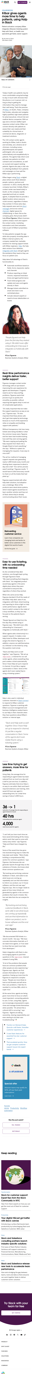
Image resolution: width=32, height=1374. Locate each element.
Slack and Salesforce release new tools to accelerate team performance (15, 1266)
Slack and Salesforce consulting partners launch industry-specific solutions (14, 1241)
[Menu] (30, 2)
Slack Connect (23, 701)
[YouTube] (21, 1335)
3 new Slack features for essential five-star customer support (17, 1036)
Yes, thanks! (16, 1125)
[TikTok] (25, 1335)
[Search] (15, 2)
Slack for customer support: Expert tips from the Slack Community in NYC (14, 1198)
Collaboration (7, 10)
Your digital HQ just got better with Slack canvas (15, 1219)
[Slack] (5, 2)
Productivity (14, 1108)
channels (6, 211)
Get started (22, 2)
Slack (18, 177)
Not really (16, 1131)
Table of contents (7, 80)
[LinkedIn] (7, 1335)
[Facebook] (14, 1335)
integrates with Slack (10, 251)
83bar (6, 110)
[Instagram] (10, 1335)
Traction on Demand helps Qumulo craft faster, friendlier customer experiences (18, 1027)
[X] (18, 1335)
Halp (20, 246)
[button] (16, 1330)
